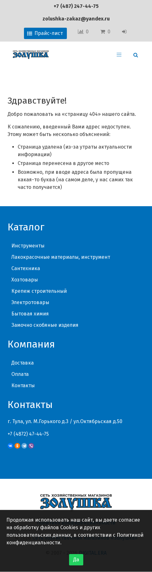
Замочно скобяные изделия (45, 325)
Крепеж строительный (39, 291)
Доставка (22, 363)
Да (76, 560)
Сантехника (25, 268)
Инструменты (27, 246)
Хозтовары (24, 280)
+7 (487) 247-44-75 (76, 6)
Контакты (23, 385)
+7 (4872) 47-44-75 (28, 434)
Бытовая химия (30, 314)
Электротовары (30, 302)
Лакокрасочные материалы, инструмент (60, 257)
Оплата (20, 374)
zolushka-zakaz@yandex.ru (76, 19)
